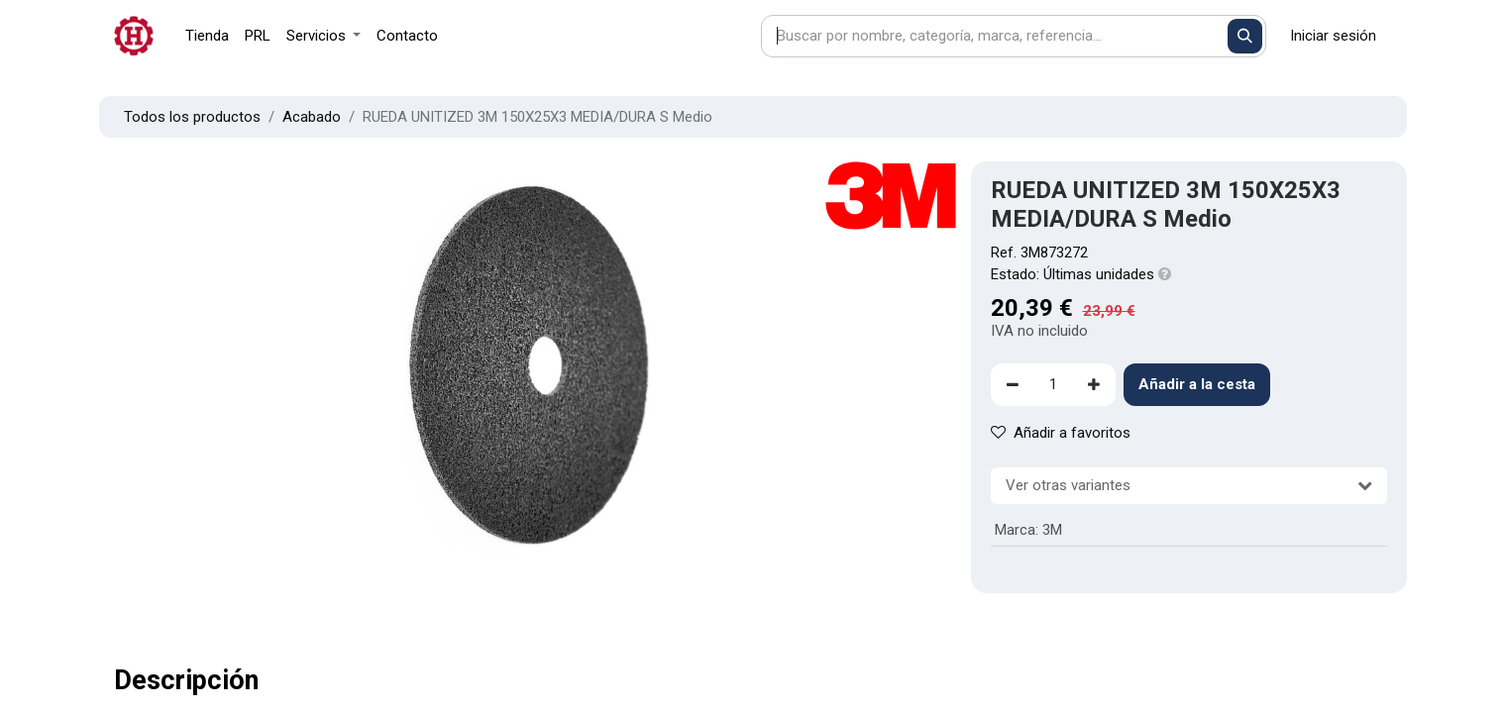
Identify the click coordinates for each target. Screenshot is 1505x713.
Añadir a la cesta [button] (1196, 384)
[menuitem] (207, 36)
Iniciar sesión (1333, 36)
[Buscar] (1245, 36)
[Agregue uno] (1094, 384)
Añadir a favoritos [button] (1060, 433)
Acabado (311, 117)
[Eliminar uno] (1012, 384)
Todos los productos (192, 117)
